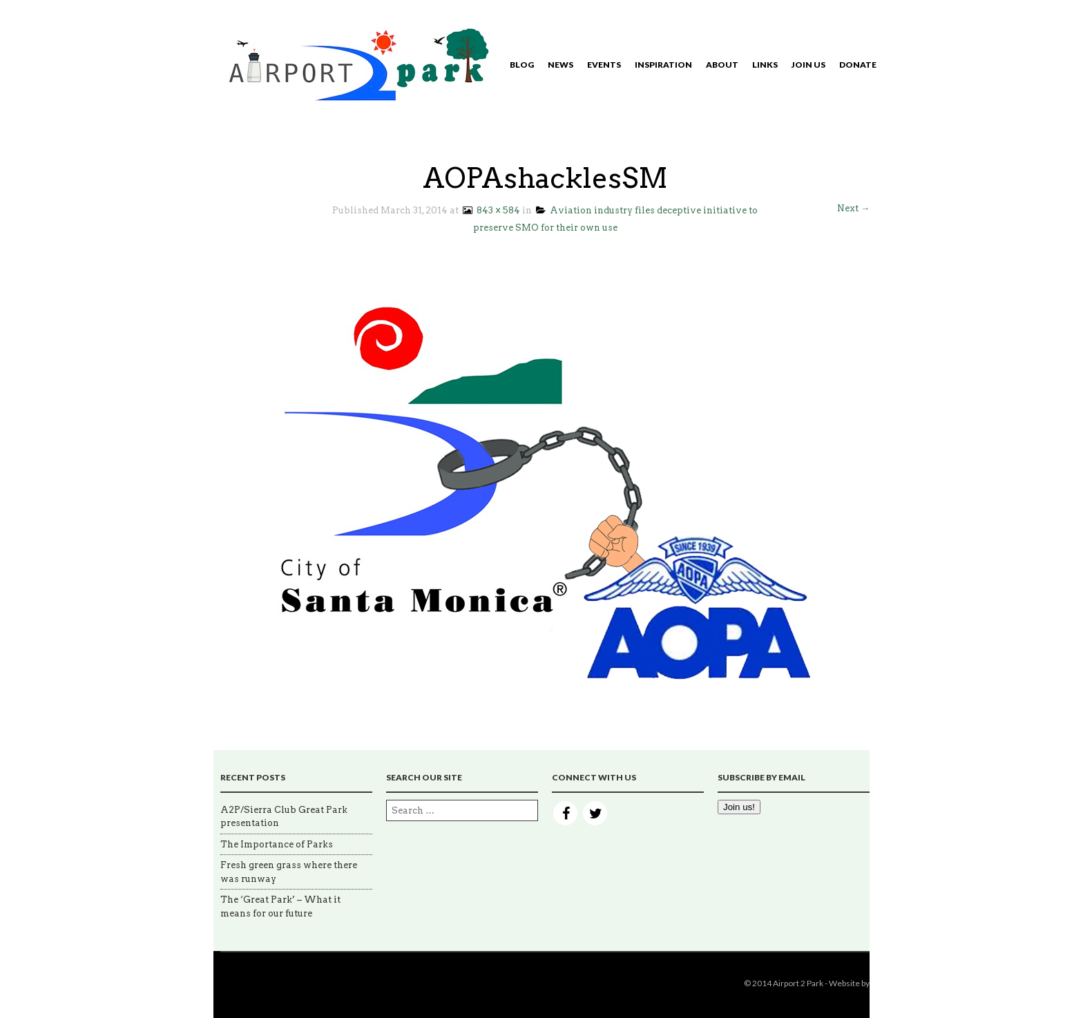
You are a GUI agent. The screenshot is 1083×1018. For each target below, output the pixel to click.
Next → (853, 208)
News (560, 64)
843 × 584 (490, 210)
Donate (857, 64)
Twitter (595, 813)
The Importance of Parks (276, 844)
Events (604, 64)
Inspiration (663, 64)
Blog (522, 64)
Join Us (808, 64)
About (722, 64)
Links (765, 64)
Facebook (565, 813)
